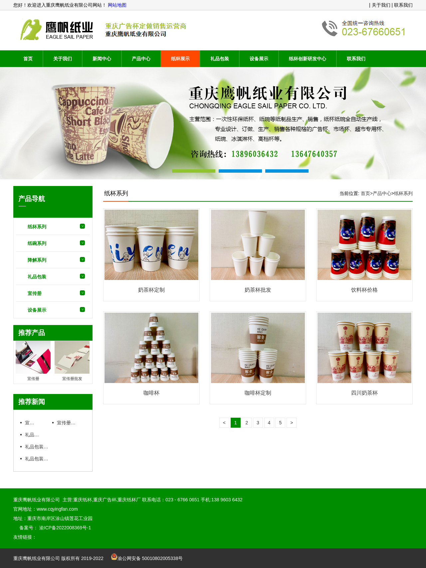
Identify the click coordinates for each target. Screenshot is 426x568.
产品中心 (141, 58)
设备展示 (259, 58)
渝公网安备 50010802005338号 (147, 558)
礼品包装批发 (39, 458)
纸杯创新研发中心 (307, 58)
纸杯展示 (180, 58)
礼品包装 (219, 58)
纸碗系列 (37, 243)
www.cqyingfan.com (57, 509)
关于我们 (62, 58)
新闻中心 (102, 58)
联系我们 (356, 58)
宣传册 (35, 293)
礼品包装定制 (39, 446)
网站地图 (116, 5)
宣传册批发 (68, 422)
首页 (28, 58)
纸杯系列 (37, 226)
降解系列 (37, 260)
